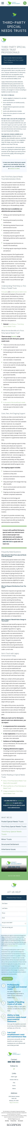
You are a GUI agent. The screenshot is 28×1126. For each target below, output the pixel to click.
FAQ (14, 1082)
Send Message (7, 978)
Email (3, 918)
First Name (4, 903)
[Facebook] (14, 1069)
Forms (14, 1085)
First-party (4, 292)
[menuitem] (14, 821)
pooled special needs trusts (18, 292)
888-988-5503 (14, 1061)
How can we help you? (7, 927)
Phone (3, 913)
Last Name (4, 908)
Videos (14, 1088)
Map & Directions (14, 1102)
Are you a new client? (7, 922)
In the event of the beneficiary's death (14, 402)
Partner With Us (14, 1079)
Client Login (14, 1076)
